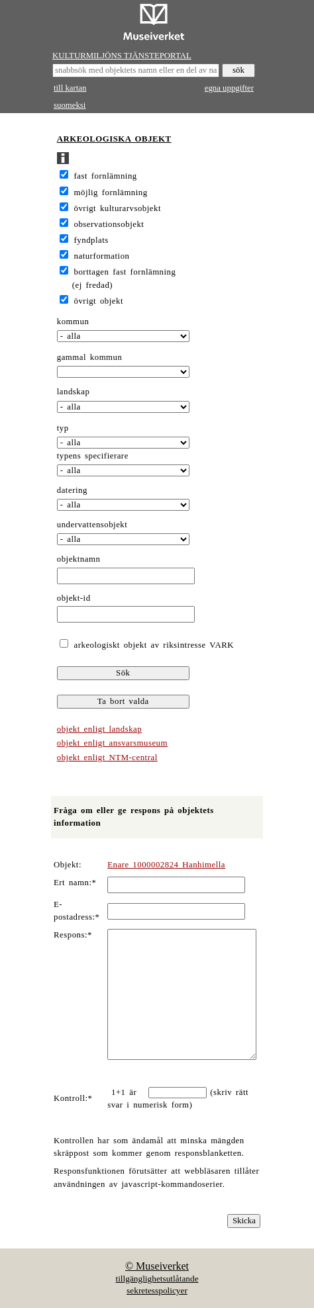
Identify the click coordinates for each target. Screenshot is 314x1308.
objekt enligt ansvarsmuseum (112, 743)
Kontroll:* (73, 1098)
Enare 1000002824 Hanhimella (166, 864)
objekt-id (74, 598)
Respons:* (73, 934)
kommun (73, 321)
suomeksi (69, 105)
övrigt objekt (98, 301)
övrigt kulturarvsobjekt (117, 208)
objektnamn (79, 559)
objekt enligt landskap (99, 729)
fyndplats (91, 240)
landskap (73, 391)
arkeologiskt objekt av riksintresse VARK (152, 645)
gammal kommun (90, 357)
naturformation (102, 256)
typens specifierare (93, 455)
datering (72, 490)
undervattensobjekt (92, 524)
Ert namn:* (75, 882)
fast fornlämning (105, 176)
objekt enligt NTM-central (107, 757)
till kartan (70, 88)
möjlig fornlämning (111, 192)
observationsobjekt (109, 224)
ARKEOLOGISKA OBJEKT (114, 139)
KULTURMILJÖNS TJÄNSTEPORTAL (121, 55)
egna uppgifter (229, 88)
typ (63, 428)
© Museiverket (157, 1266)
